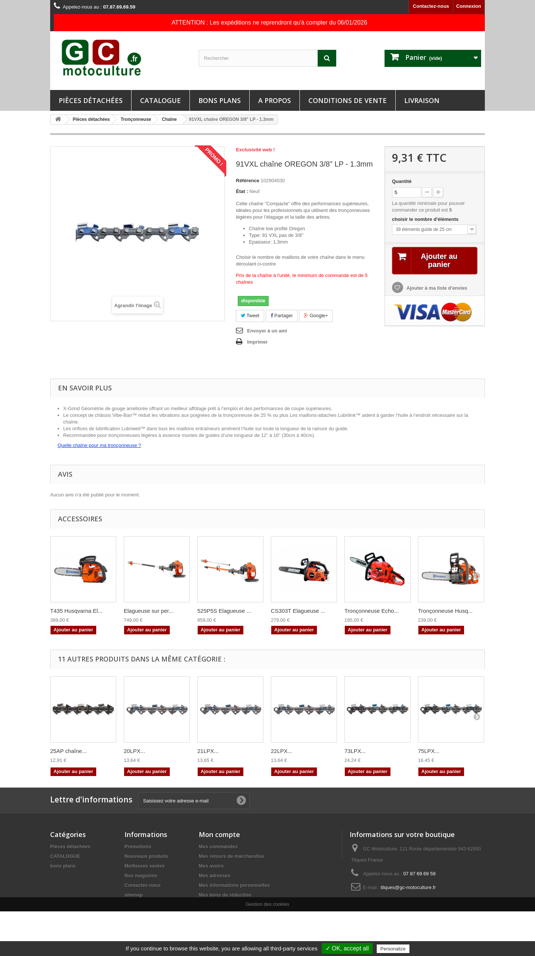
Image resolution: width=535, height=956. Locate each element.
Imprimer (257, 342)
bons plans (219, 100)
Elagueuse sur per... (148, 611)
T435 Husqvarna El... (76, 611)
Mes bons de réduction (225, 895)
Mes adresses (214, 875)
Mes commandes (218, 846)
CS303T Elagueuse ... (298, 611)
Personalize (393, 949)
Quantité (402, 181)
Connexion (468, 6)
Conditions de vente (347, 100)
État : (242, 191)
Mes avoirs (211, 866)
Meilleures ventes (144, 866)
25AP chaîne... (68, 751)
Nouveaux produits (146, 856)
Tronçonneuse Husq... (445, 611)
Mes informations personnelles (234, 885)
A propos (274, 100)
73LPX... (355, 751)
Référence (247, 180)
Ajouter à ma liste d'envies (436, 288)
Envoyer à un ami (267, 331)
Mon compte (219, 834)
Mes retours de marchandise (231, 856)
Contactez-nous (431, 6)
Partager (281, 315)
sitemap (133, 895)
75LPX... (429, 751)
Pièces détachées (91, 100)
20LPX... (134, 751)
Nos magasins (140, 875)
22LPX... (281, 751)
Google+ (316, 315)
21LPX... (208, 751)
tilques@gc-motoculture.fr (408, 887)
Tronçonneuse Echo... (371, 611)
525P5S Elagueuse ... (224, 611)
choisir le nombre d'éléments (426, 219)
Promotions (137, 846)
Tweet (250, 315)
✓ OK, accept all (347, 948)
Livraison (422, 100)
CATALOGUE (160, 100)
